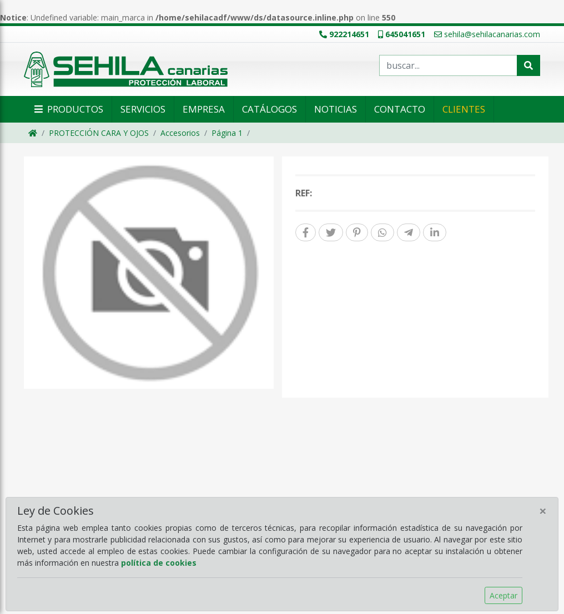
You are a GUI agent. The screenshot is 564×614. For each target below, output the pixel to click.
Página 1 (227, 133)
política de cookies (159, 562)
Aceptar (503, 595)
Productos (67, 109)
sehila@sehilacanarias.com (487, 34)
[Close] (543, 511)
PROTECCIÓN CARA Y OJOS (99, 133)
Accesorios (180, 133)
